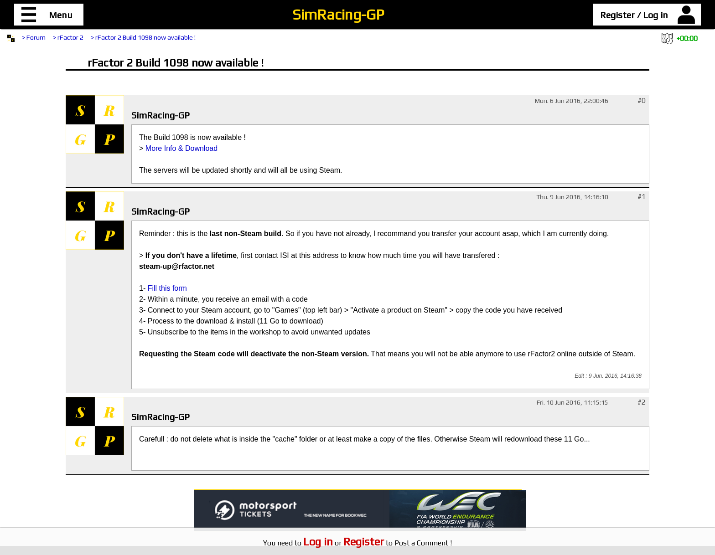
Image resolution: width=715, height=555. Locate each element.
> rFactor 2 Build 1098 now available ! (143, 37)
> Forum (34, 37)
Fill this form (167, 288)
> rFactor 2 (68, 37)
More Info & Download (181, 148)
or (343, 543)
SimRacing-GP (338, 14)
